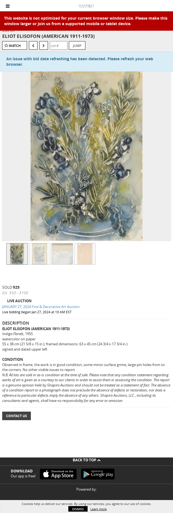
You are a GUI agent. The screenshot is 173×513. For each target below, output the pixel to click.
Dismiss (78, 509)
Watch (15, 45)
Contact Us (16, 416)
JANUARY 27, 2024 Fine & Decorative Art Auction (41, 306)
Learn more (98, 509)
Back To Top (87, 459)
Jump (77, 45)
